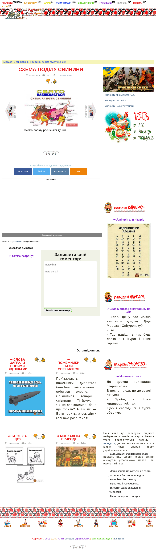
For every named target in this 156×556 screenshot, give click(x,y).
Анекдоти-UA (65, 75)
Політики (35, 62)
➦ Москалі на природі (68, 443)
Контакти (119, 538)
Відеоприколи (87, 2)
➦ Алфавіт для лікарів (128, 219)
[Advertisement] (101, 32)
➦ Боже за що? (17, 443)
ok (78, 171)
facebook (23, 171)
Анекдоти (12, 2)
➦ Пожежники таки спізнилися (68, 369)
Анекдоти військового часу (120, 95)
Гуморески (107, 2)
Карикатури (32, 2)
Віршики (139, 2)
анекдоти (69, 538)
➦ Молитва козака (128, 376)
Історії (6, 6)
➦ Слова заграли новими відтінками (17, 369)
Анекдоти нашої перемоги (119, 106)
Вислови (124, 2)
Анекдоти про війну (115, 101)
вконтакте (60, 171)
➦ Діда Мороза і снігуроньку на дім (128, 310)
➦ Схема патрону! (21, 256)
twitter (41, 171)
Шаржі (48, 2)
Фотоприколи (66, 2)
